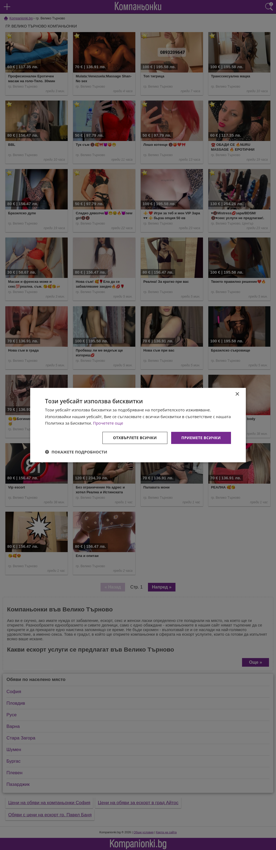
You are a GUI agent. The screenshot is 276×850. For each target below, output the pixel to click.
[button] (76, 451)
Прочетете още (108, 423)
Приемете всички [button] (201, 437)
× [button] (237, 394)
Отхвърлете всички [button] (135, 437)
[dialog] (138, 425)
